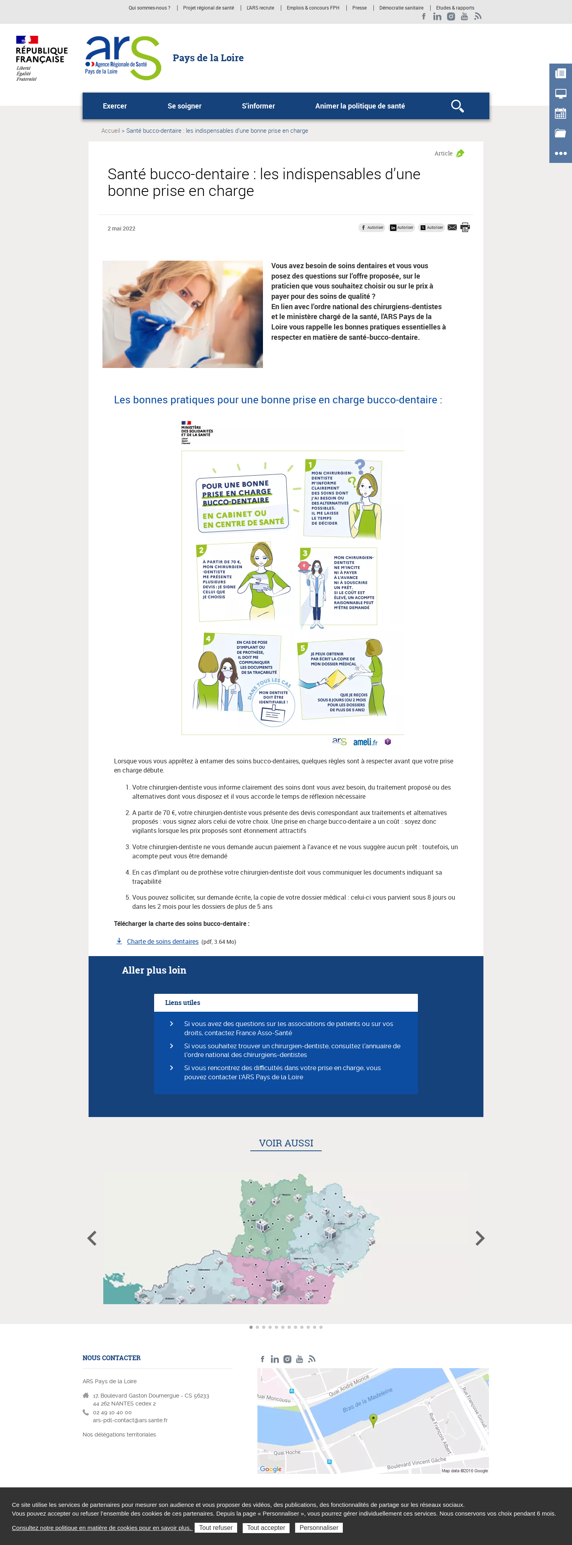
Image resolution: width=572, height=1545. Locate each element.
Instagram (451, 16)
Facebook (424, 16)
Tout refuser (215, 1527)
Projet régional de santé (208, 8)
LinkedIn (437, 16)
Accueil (110, 130)
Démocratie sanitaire (401, 8)
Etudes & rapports (455, 8)
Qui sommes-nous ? (149, 8)
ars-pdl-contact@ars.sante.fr (130, 1420)
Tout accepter (266, 1527)
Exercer (115, 105)
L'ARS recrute (260, 8)
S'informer (258, 105)
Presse (359, 8)
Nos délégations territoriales (120, 1434)
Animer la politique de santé (360, 105)
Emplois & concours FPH (313, 8)
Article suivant (480, 1238)
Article (444, 153)
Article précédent (92, 1238)
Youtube (464, 16)
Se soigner (184, 105)
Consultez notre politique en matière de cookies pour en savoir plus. (102, 1527)
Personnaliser (319, 1527)
